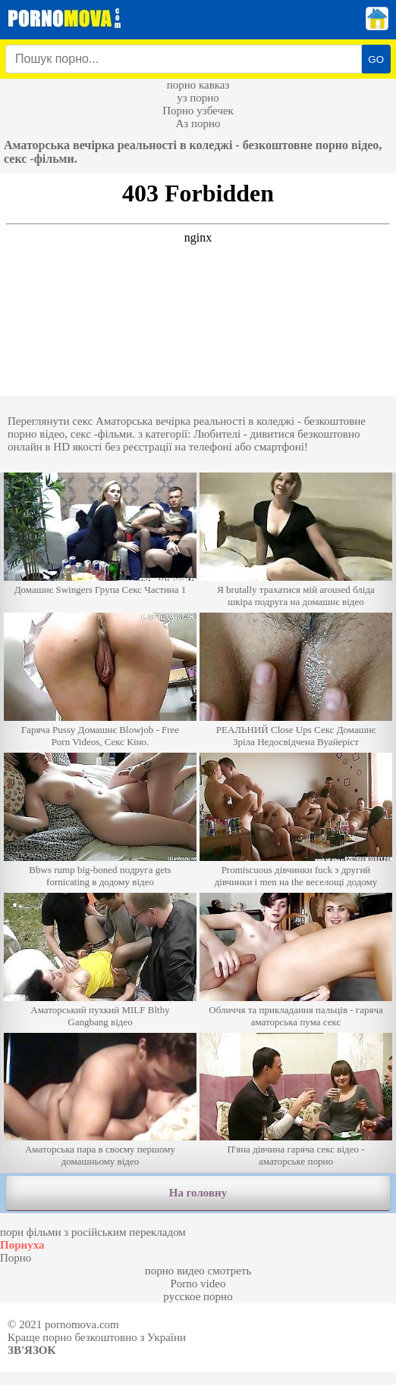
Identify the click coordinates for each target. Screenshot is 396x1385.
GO (376, 59)
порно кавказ (198, 85)
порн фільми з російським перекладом (93, 1232)
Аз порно (197, 123)
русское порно (197, 1296)
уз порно (198, 98)
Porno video (198, 1283)
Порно (15, 1258)
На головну (198, 1193)
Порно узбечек (198, 110)
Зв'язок (31, 1350)
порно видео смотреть (198, 1271)
